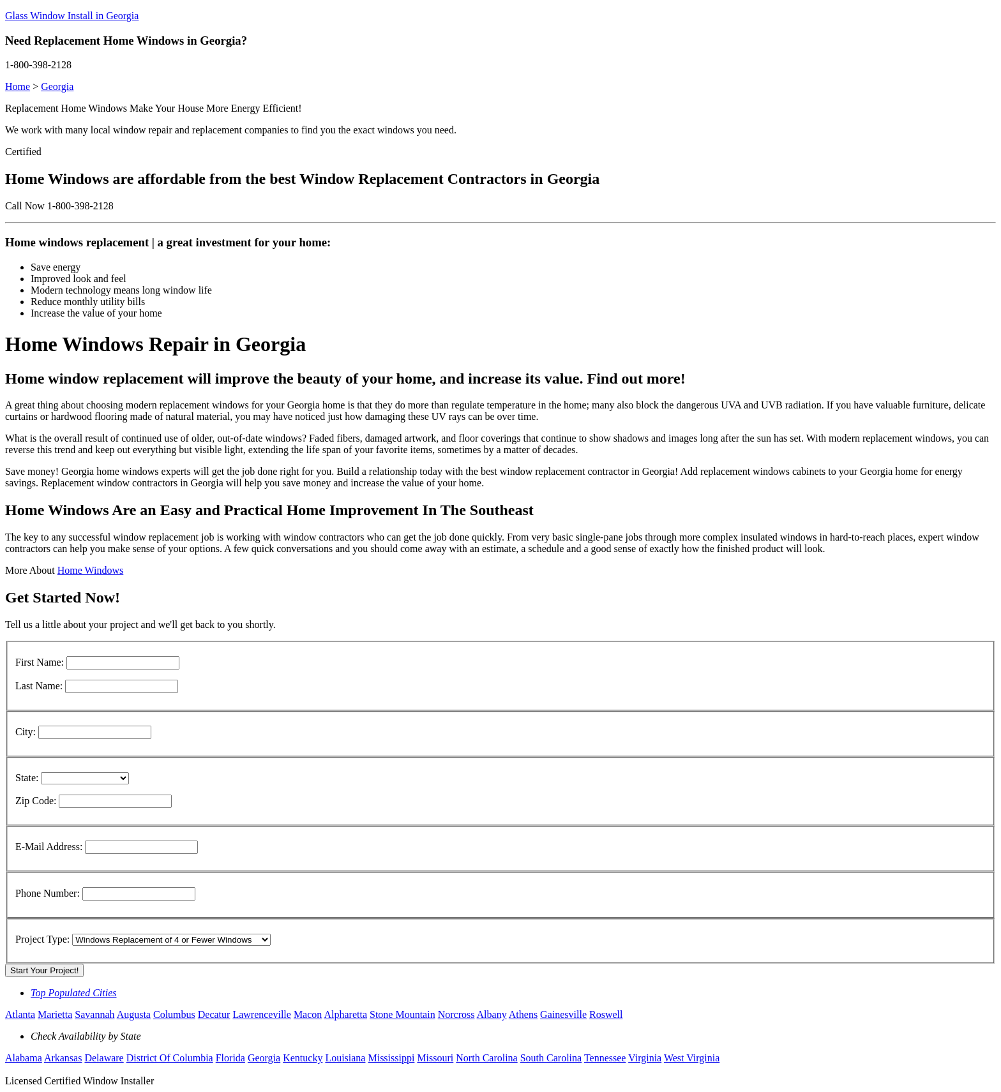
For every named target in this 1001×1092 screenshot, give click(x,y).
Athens (523, 1014)
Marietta (55, 1014)
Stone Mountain (402, 1014)
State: (26, 777)
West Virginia (691, 1057)
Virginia (644, 1057)
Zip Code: (35, 800)
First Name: (39, 662)
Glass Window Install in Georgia (72, 15)
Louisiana (345, 1057)
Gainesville (563, 1014)
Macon (308, 1014)
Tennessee (605, 1057)
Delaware (103, 1057)
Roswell (605, 1014)
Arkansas (63, 1057)
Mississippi (391, 1057)
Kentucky (302, 1057)
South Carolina (551, 1057)
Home (17, 86)
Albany (492, 1014)
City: (25, 731)
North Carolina (486, 1057)
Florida (230, 1057)
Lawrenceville (261, 1014)
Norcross (456, 1014)
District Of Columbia (169, 1057)
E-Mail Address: (48, 846)
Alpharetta (345, 1014)
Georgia (57, 86)
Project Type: (42, 939)
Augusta (134, 1014)
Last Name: (39, 685)
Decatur (214, 1014)
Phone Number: (47, 893)
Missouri (435, 1057)
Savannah (94, 1014)
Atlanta (20, 1014)
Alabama (23, 1057)
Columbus (174, 1014)
